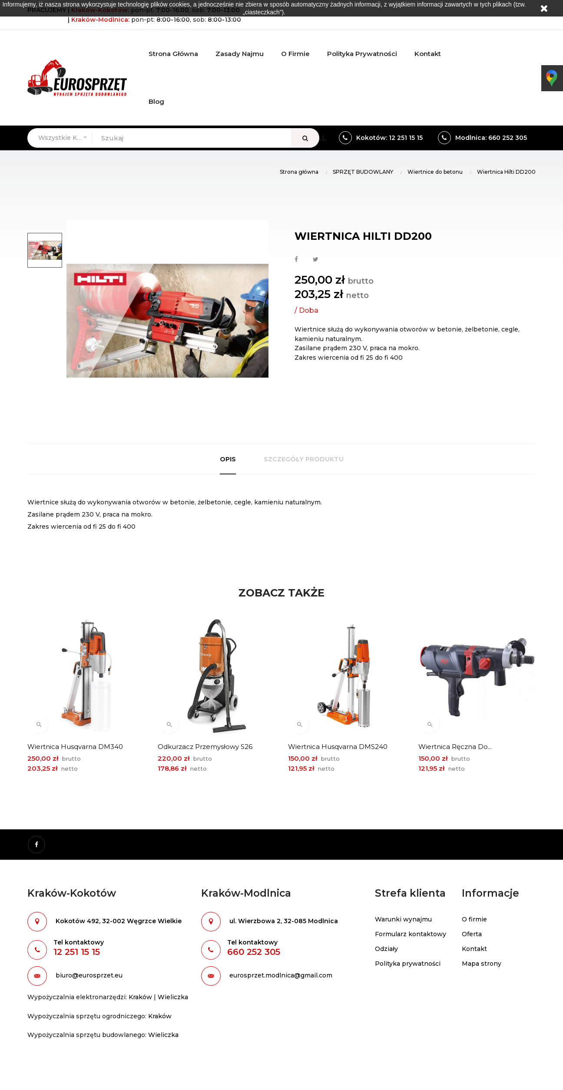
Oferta (472, 934)
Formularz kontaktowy (410, 934)
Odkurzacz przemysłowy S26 (205, 746)
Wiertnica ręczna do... (455, 746)
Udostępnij (296, 260)
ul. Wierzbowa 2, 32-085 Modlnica (283, 921)
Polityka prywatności (407, 963)
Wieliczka (173, 997)
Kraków (140, 997)
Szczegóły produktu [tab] (304, 459)
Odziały (386, 949)
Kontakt (474, 949)
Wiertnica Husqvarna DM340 (75, 746)
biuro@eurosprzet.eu (89, 975)
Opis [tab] (228, 459)
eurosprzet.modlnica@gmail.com (280, 975)
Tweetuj (315, 260)
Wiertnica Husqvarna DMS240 (337, 746)
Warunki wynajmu (403, 919)
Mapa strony (481, 963)
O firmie (474, 919)
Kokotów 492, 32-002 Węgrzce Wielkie (119, 921)
